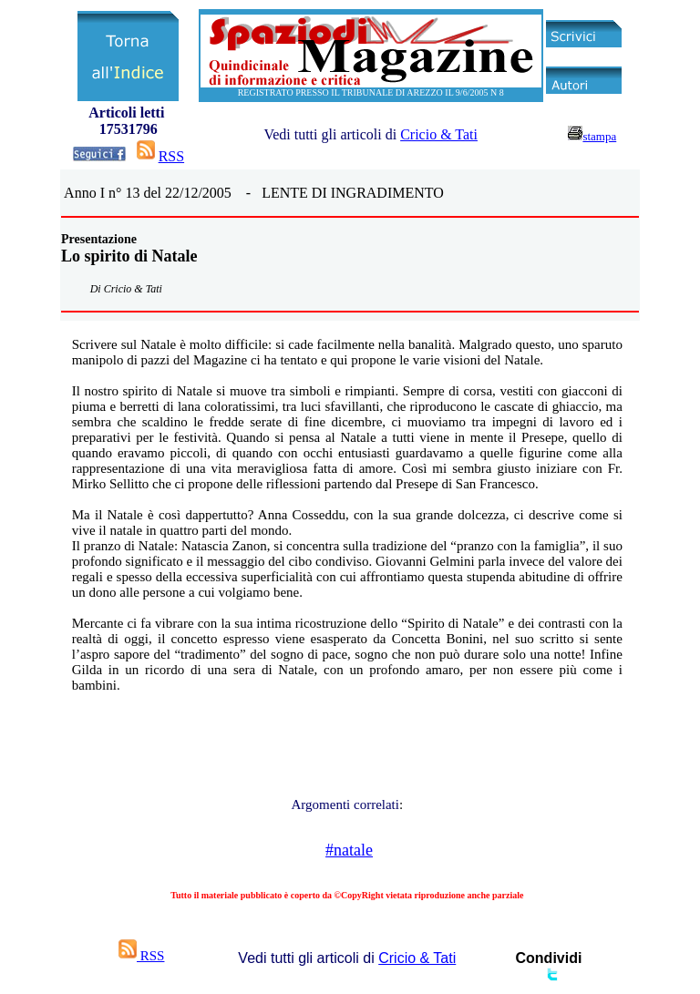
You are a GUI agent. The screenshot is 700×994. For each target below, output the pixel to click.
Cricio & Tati (439, 134)
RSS (171, 156)
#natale (349, 850)
